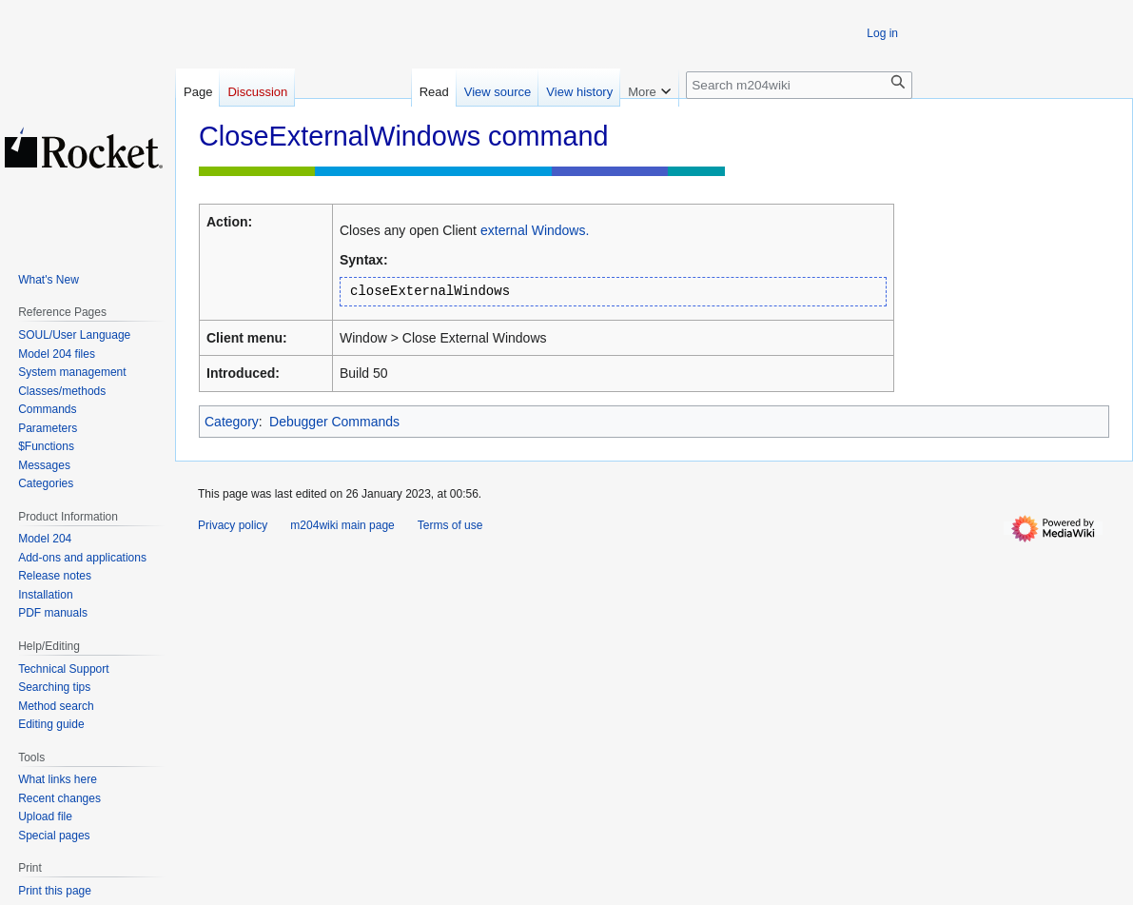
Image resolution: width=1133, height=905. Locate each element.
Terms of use (450, 525)
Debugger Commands (334, 421)
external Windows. (534, 230)
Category (232, 421)
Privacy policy (232, 525)
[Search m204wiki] (799, 85)
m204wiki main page (342, 525)
